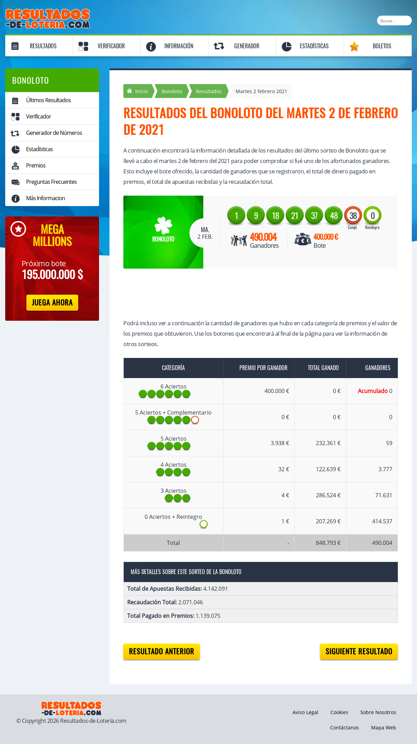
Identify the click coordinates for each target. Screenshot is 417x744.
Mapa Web (383, 727)
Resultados (43, 46)
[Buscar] (394, 20)
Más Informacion (45, 198)
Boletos (382, 46)
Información (178, 46)
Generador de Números (54, 133)
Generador (246, 46)
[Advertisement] (253, 294)
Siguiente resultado (359, 651)
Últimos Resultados (48, 100)
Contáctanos (344, 727)
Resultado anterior (161, 651)
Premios (36, 165)
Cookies (339, 712)
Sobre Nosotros (378, 712)
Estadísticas (314, 46)
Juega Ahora (52, 302)
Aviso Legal (305, 712)
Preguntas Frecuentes (51, 182)
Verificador (111, 46)
